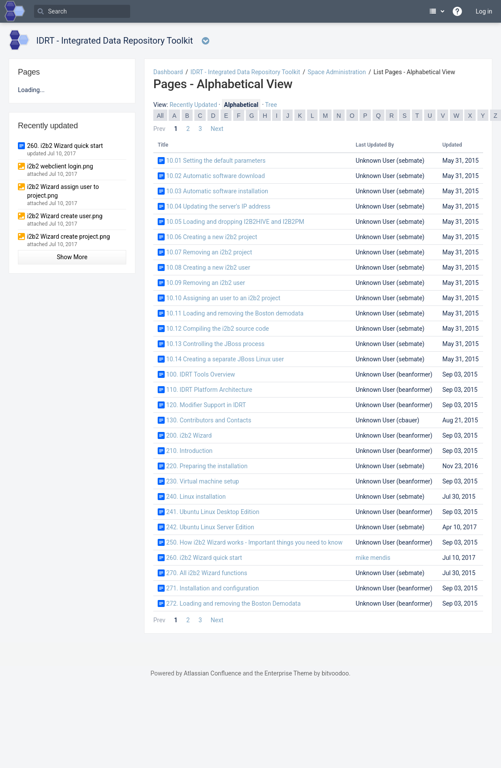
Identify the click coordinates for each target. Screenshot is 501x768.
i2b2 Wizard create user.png (65, 216)
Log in (484, 11)
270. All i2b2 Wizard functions (206, 572)
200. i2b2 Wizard (188, 435)
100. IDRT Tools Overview (200, 374)
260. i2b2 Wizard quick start (204, 557)
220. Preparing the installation (206, 466)
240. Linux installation (195, 496)
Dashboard (168, 72)
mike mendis (373, 557)
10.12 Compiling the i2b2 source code (217, 328)
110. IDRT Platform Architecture (209, 389)
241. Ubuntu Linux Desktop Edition (212, 511)
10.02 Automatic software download (215, 175)
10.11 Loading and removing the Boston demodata (234, 313)
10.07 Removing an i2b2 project (209, 252)
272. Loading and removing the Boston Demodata (233, 603)
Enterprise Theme (288, 673)
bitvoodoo (335, 673)
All (160, 115)
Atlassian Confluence (212, 673)
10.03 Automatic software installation (217, 191)
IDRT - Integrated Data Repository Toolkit (245, 72)
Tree (271, 104)
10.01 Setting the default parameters (215, 160)
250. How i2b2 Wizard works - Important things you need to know (254, 542)
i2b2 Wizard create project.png (68, 236)
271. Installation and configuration (212, 588)
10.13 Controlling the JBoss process (215, 343)
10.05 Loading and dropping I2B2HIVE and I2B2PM (235, 221)
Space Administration (337, 72)
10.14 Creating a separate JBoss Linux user (225, 359)
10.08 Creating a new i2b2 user (208, 267)
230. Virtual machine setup (202, 481)
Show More (72, 257)
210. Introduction (189, 450)
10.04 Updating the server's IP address (218, 206)
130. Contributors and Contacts (208, 420)
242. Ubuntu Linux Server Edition (210, 527)
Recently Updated (193, 104)
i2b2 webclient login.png (60, 166)
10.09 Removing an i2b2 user (205, 282)
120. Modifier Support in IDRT (206, 404)
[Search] (82, 11)
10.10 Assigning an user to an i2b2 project (223, 298)
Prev (159, 128)
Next (217, 128)
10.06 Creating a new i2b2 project (211, 236)
